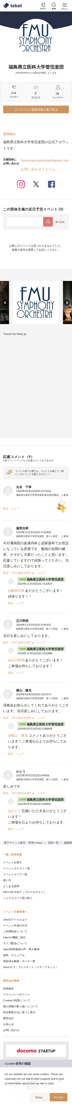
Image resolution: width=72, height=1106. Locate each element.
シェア (15, 508)
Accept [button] (58, 1097)
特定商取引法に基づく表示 (19, 1012)
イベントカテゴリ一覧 (16, 868)
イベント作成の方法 (15, 925)
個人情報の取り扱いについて (20, 1006)
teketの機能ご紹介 (14, 937)
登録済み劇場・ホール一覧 (19, 961)
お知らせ (8, 1024)
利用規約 (8, 988)
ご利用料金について (15, 931)
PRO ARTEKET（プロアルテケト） (24, 892)
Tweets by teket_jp (14, 333)
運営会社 (8, 1018)
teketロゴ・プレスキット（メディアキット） (30, 967)
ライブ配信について (15, 943)
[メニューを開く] (64, 6)
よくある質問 (11, 886)
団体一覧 (53, 842)
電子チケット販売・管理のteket (23, 842)
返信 (5, 508)
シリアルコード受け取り (18, 898)
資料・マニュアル (14, 955)
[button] (5, 1088)
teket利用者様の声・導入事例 (21, 949)
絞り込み (60, 221)
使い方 (7, 880)
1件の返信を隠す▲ (22, 572)
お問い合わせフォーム (38, 169)
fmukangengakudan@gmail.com (45, 160)
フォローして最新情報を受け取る (36, 109)
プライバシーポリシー (16, 994)
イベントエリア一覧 (15, 874)
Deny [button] (39, 1097)
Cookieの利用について (16, 1000)
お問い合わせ (11, 1030)
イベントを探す (12, 862)
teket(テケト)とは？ (15, 919)
